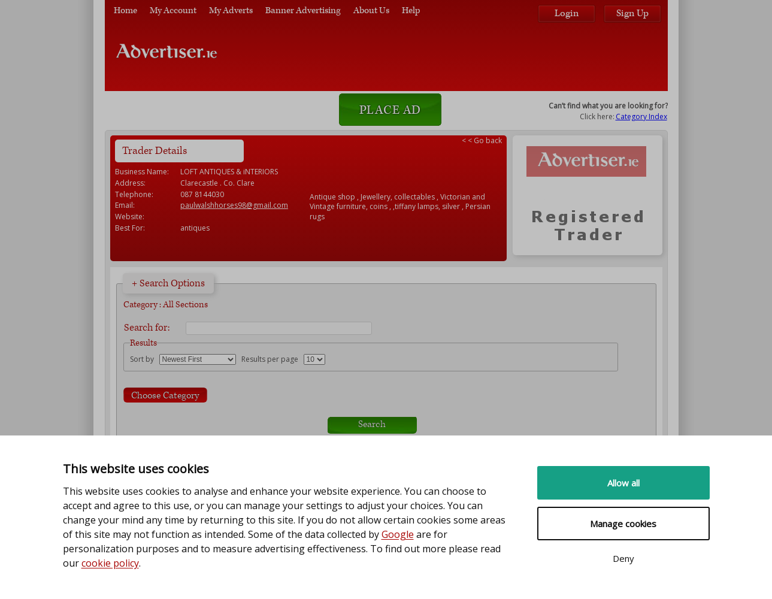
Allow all (623, 483)
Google (398, 534)
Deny (623, 558)
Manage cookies (623, 524)
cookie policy (110, 563)
